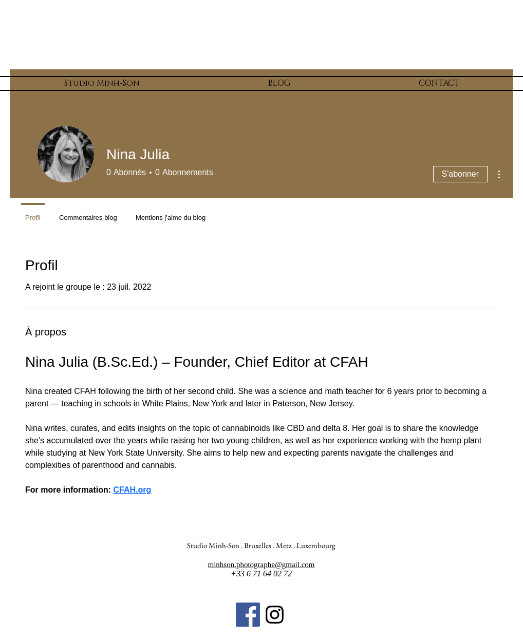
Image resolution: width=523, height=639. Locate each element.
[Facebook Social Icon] (248, 615)
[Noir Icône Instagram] (275, 615)
